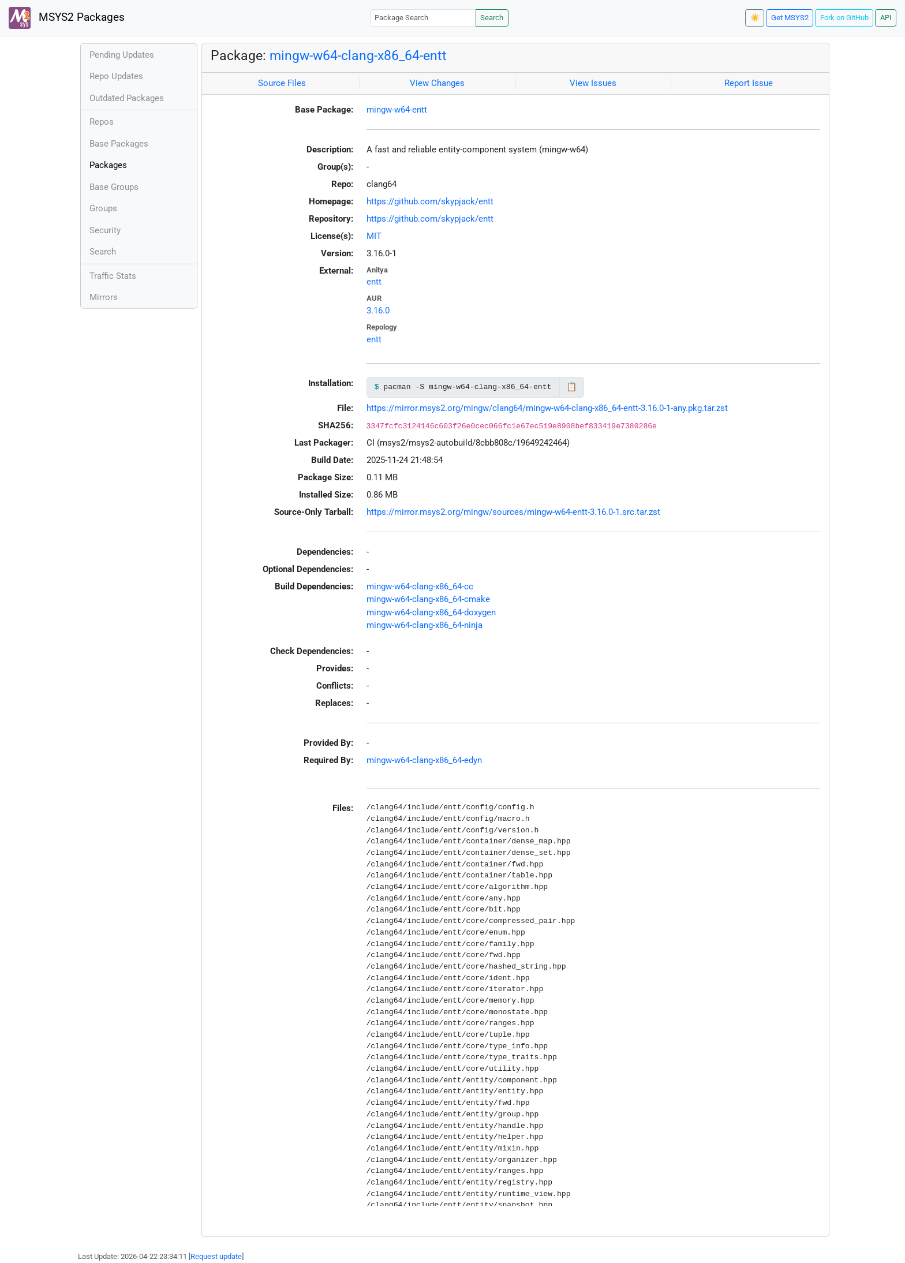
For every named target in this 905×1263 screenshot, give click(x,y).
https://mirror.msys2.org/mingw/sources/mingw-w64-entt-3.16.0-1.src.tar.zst (513, 512)
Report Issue (748, 83)
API (886, 17)
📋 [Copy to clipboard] (571, 387)
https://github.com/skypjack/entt (430, 201)
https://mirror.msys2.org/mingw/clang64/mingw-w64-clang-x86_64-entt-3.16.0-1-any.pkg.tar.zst (547, 408)
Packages (108, 165)
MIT (374, 236)
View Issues (593, 83)
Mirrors (103, 297)
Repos (101, 122)
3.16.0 (378, 310)
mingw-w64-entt (397, 109)
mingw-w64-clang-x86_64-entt (358, 55)
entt (374, 281)
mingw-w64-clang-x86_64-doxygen (431, 612)
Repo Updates (116, 76)
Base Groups (114, 187)
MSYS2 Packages (67, 18)
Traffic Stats (112, 276)
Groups (103, 208)
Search (491, 17)
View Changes (437, 83)
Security (105, 230)
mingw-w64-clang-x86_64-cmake (428, 599)
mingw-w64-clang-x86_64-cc (420, 586)
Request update (216, 1256)
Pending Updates (121, 55)
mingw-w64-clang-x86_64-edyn (424, 760)
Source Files (282, 83)
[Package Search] (423, 17)
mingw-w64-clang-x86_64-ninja (425, 625)
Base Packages (118, 144)
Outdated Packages (126, 98)
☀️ (755, 17)
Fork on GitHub (844, 17)
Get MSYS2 (790, 17)
